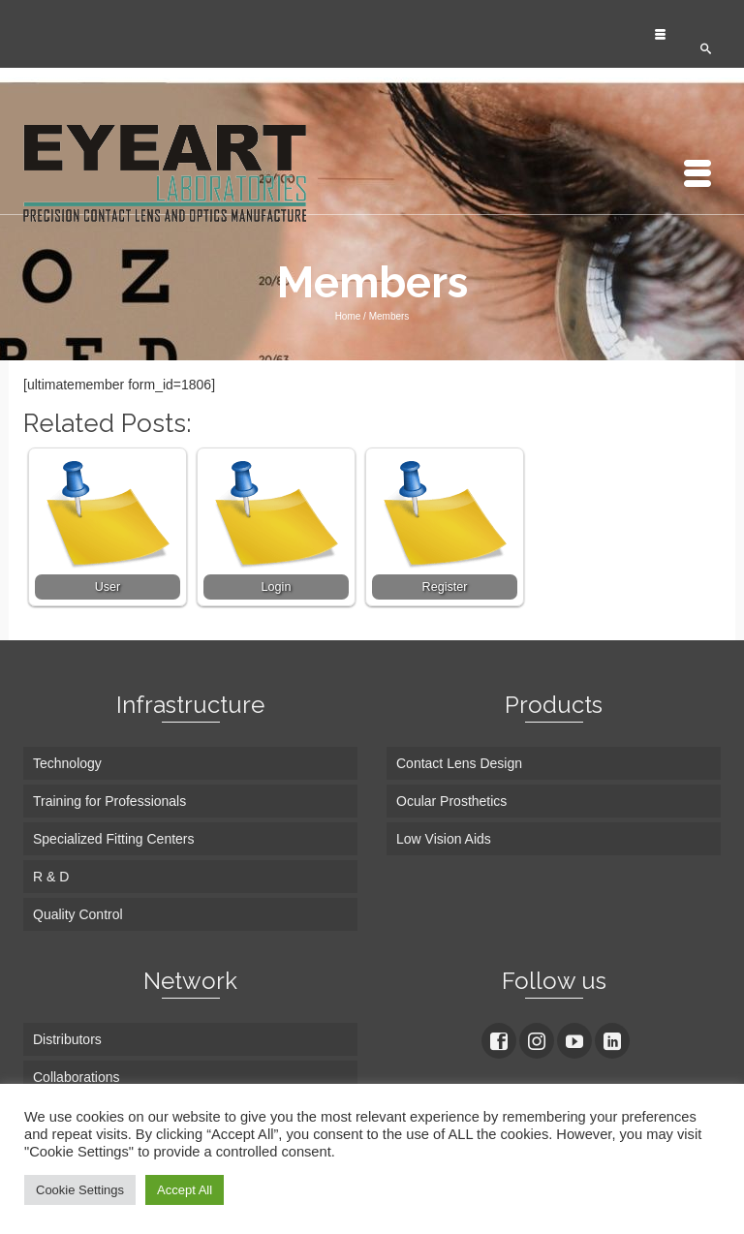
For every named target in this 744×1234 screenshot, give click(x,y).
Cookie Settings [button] (80, 1190)
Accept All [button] (184, 1190)
